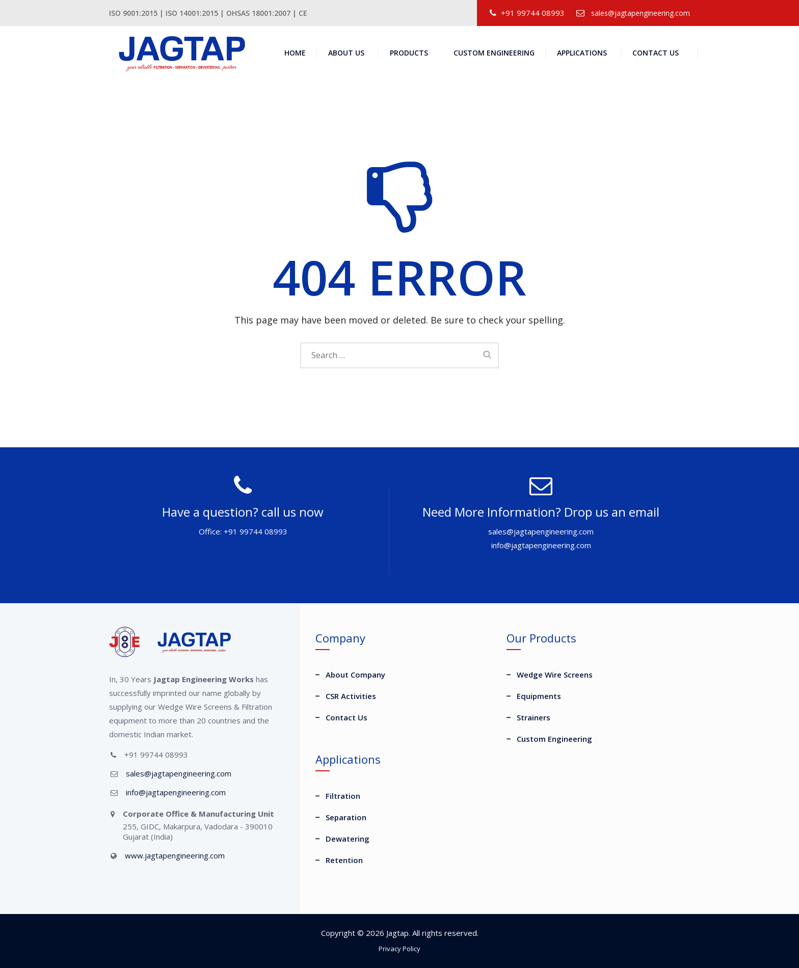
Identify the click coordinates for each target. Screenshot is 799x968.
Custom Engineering (494, 53)
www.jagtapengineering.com (175, 855)
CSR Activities (351, 696)
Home (295, 53)
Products (409, 53)
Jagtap (397, 933)
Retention (344, 860)
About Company (355, 674)
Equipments (539, 696)
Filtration (343, 796)
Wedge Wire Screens (555, 674)
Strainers (533, 717)
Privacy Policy (399, 948)
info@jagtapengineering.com (176, 792)
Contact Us (655, 53)
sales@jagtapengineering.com (640, 13)
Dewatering (347, 838)
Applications (582, 53)
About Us (346, 53)
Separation (346, 817)
